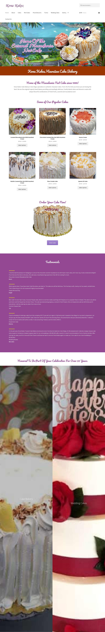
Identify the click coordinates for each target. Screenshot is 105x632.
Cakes (19, 12)
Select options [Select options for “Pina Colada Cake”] (52, 187)
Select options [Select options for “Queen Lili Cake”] (83, 187)
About (13, 12)
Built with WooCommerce (16, 622)
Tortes (46, 12)
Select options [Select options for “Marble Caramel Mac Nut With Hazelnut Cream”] (22, 189)
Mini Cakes (27, 12)
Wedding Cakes (55, 12)
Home (7, 12)
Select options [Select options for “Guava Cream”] (83, 143)
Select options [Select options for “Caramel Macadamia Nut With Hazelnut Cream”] (22, 145)
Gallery (64, 12)
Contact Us (8, 19)
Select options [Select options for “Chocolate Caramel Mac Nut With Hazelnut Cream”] (52, 145)
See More (52, 503)
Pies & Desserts (37, 12)
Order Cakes (52, 243)
